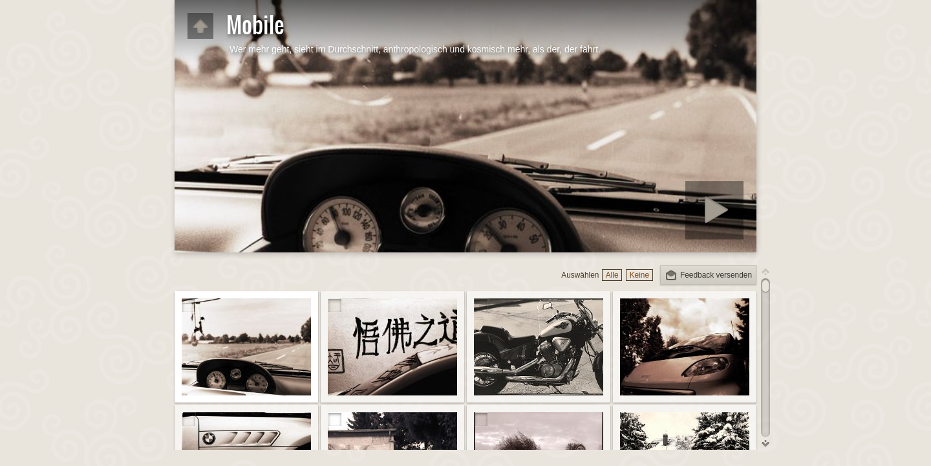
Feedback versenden (716, 275)
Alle (612, 275)
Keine (639, 275)
